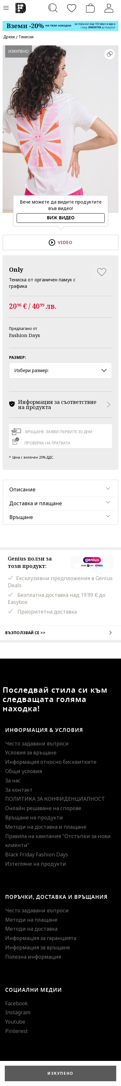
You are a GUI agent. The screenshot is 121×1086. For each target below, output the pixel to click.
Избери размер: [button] (60, 370)
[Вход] (109, 8)
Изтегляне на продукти (35, 863)
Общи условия (23, 771)
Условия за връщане (30, 752)
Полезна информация (33, 956)
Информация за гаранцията (40, 938)
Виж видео (61, 217)
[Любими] (72, 8)
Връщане (21, 517)
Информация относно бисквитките (50, 761)
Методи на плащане (31, 919)
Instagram (17, 1012)
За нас (13, 780)
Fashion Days (24, 335)
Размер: (17, 357)
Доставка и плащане (35, 503)
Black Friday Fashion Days (36, 854)
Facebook (16, 1003)
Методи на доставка (31, 928)
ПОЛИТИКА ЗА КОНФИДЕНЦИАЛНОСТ (55, 798)
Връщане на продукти (34, 817)
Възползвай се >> (60, 632)
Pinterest (16, 1031)
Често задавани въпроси (37, 743)
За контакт (19, 789)
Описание (22, 489)
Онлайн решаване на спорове (43, 808)
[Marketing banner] (60, 23)
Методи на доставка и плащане (45, 826)
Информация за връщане (37, 947)
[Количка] (90, 8)
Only (16, 269)
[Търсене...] (53, 8)
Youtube (15, 1021)
